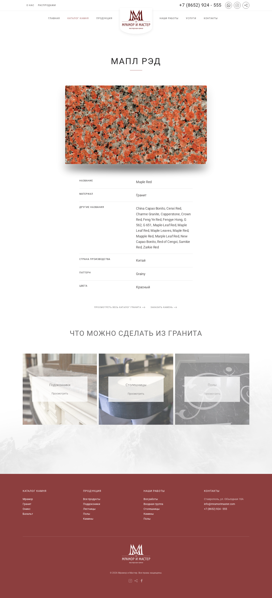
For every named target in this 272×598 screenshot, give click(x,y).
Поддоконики (91, 503)
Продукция (104, 18)
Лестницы (89, 508)
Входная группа (153, 503)
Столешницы (152, 508)
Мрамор (28, 499)
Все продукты (91, 499)
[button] (136, 125)
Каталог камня (78, 18)
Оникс (26, 508)
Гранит (27, 503)
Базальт (28, 513)
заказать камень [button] (162, 307)
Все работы (151, 499)
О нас (30, 5)
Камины (88, 518)
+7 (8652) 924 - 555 (200, 5)
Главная (54, 18)
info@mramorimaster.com (219, 503)
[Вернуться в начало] (136, 21)
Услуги (191, 18)
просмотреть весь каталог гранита (117, 307)
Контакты (211, 18)
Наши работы (169, 18)
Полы (86, 513)
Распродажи (47, 5)
